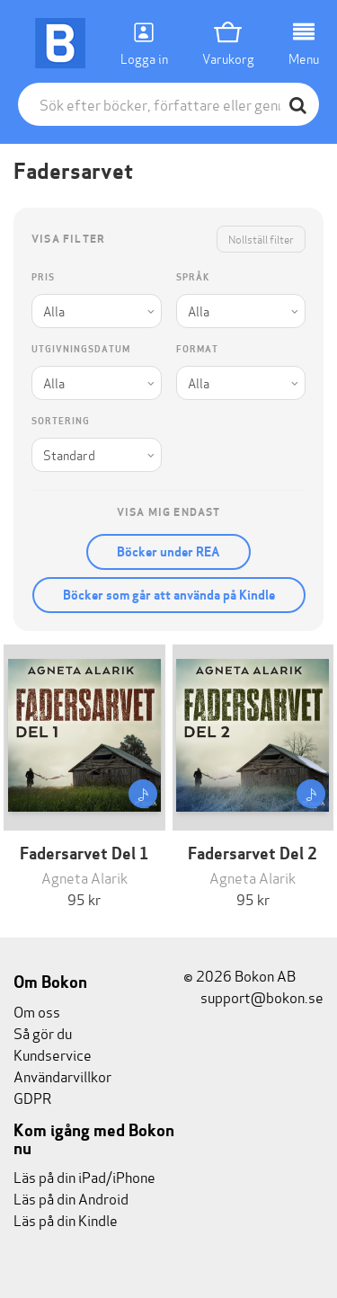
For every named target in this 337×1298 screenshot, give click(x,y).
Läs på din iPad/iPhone (84, 1176)
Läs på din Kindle (65, 1219)
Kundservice (52, 1054)
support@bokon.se (253, 996)
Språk (192, 277)
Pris (43, 277)
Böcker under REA (168, 552)
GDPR (32, 1097)
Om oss (36, 1010)
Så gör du (42, 1032)
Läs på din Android (71, 1197)
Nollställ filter (261, 238)
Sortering (60, 421)
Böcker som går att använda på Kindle (169, 595)
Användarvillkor (62, 1075)
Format (197, 349)
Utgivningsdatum (80, 349)
